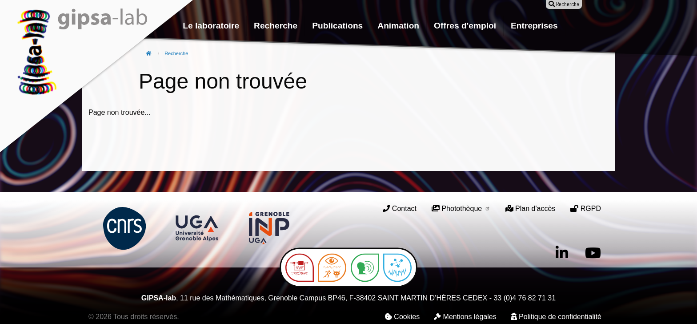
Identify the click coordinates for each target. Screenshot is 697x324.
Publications (337, 25)
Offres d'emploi (465, 25)
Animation (398, 25)
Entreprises (534, 25)
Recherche (275, 25)
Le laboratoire (211, 25)
